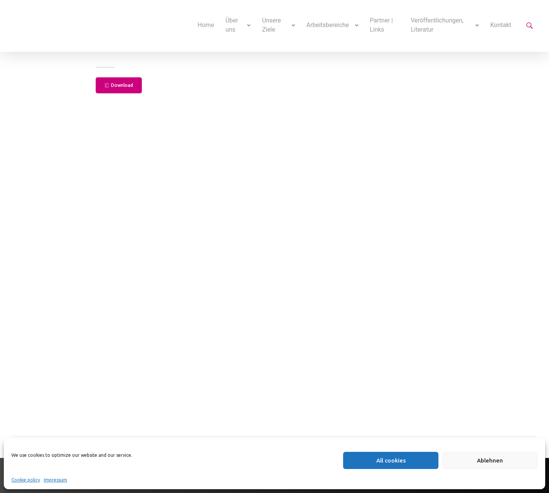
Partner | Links (381, 25)
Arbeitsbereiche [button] (328, 25)
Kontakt (500, 25)
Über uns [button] (231, 25)
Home (205, 25)
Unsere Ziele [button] (271, 25)
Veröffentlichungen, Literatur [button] (437, 25)
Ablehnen (490, 460)
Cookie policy (25, 479)
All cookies (391, 460)
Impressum (55, 479)
